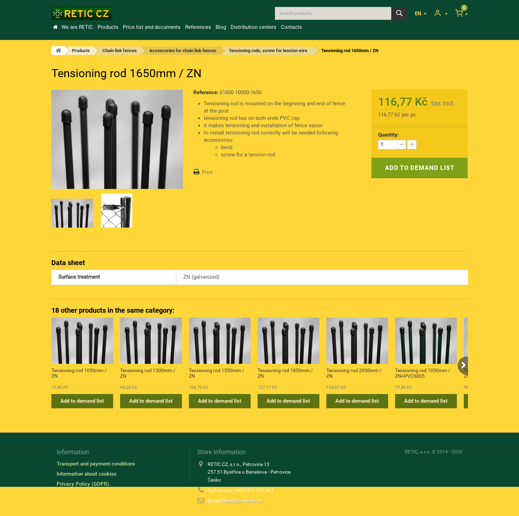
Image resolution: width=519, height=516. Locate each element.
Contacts (291, 27)
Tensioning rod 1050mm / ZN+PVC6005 (422, 373)
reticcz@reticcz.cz (241, 500)
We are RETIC (77, 27)
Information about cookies (87, 474)
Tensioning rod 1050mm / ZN (79, 373)
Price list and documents (152, 27)
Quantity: (388, 135)
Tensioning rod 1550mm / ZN (216, 373)
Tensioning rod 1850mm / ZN (285, 373)
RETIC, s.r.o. (418, 451)
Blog (221, 27)
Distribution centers (253, 27)
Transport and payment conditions (96, 464)
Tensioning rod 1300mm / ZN (147, 373)
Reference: (205, 92)
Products (108, 27)
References (198, 27)
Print (207, 172)
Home (55, 27)
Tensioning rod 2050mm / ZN (354, 373)
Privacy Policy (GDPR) (83, 484)
